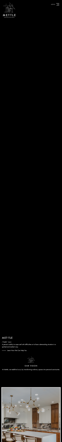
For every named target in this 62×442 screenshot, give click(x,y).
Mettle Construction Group (9, 10)
